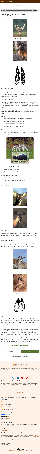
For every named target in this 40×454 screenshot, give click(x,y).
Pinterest (22, 378)
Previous (10, 351)
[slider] (19, 10)
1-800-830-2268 (4, 430)
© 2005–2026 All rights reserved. (14, 450)
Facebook (18, 378)
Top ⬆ (6, 390)
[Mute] (36, 10)
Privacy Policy (22, 450)
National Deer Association (13, 185)
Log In (10, 390)
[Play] (1, 10)
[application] (20, 10)
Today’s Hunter (20, 392)
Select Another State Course (20, 390)
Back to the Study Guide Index (20, 356)
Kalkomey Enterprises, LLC (19, 439)
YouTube (27, 378)
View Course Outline (20, 5)
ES (37, 11)
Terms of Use (29, 450)
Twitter (13, 378)
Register (33, 390)
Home (28, 390)
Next (29, 351)
